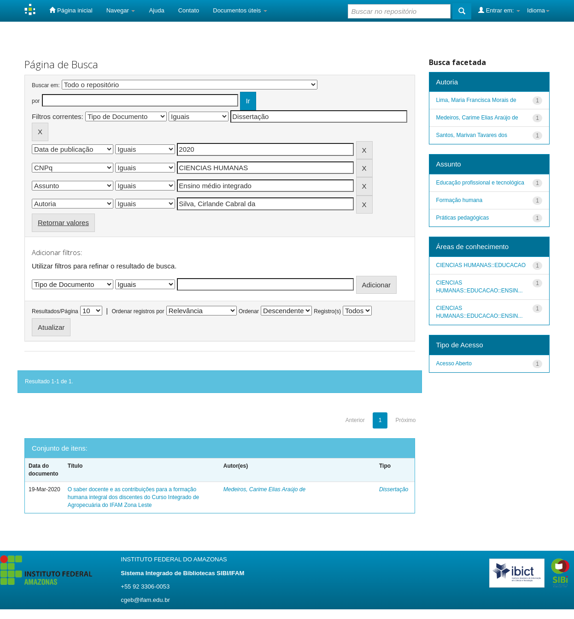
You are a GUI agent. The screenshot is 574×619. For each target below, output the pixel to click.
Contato (188, 10)
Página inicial (70, 10)
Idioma (538, 10)
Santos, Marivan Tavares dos (472, 135)
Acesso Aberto (454, 363)
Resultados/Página (55, 311)
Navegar (120, 10)
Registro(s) (327, 311)
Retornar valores (63, 222)
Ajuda (156, 10)
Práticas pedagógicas (462, 217)
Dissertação (393, 489)
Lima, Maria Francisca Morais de (476, 100)
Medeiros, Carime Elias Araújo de (264, 489)
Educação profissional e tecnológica (480, 182)
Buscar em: (46, 85)
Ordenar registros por (137, 311)
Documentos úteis (240, 10)
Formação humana (459, 200)
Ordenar (249, 311)
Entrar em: (499, 10)
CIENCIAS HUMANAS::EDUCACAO (481, 265)
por (36, 101)
